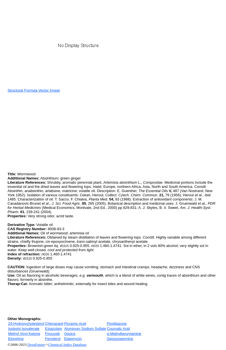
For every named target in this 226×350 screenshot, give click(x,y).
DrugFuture (36, 344)
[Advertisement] (55, 131)
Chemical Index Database (67, 344)
